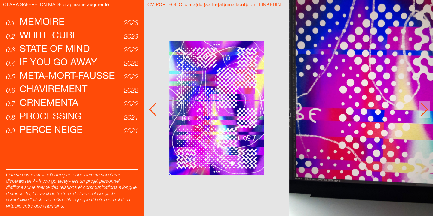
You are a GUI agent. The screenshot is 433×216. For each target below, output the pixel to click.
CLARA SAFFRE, (21, 5)
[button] (424, 109)
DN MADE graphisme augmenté (74, 5)
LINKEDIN (270, 5)
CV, (151, 5)
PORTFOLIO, (169, 5)
